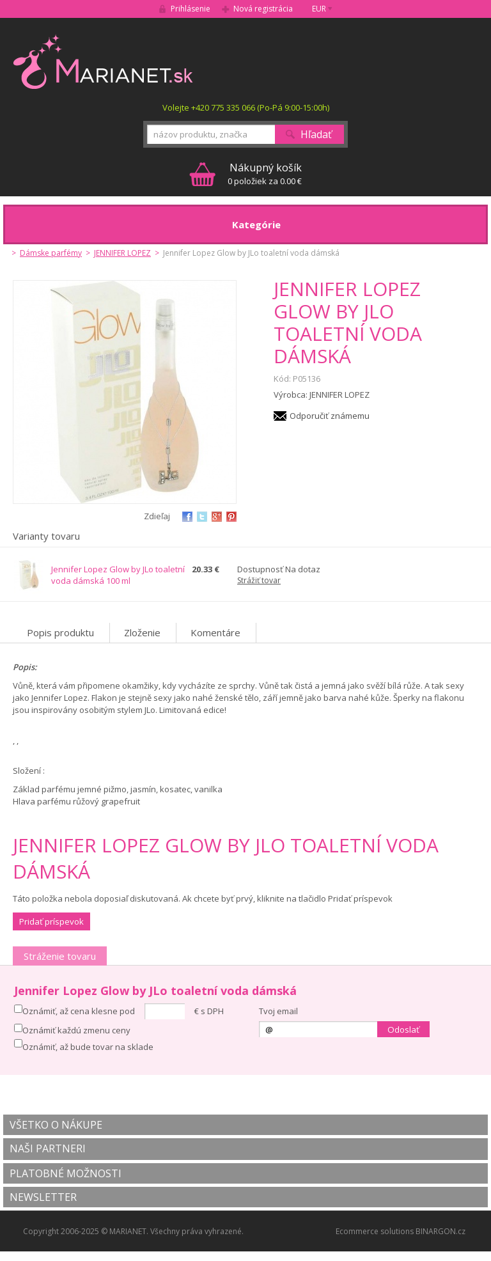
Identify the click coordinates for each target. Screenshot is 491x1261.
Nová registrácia (263, 8)
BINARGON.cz (440, 1231)
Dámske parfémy (51, 252)
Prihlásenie (190, 8)
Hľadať (316, 134)
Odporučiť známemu (330, 415)
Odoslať (403, 1029)
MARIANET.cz (103, 61)
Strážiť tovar (259, 580)
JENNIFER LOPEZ (122, 252)
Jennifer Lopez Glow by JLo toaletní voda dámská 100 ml (118, 574)
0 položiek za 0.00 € (265, 174)
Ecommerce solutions (375, 1231)
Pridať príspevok (51, 921)
